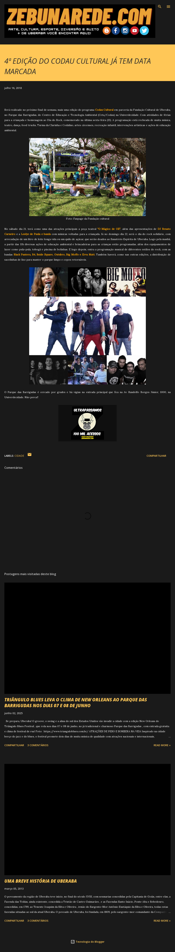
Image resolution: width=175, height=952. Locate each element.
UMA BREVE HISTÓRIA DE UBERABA (40, 881)
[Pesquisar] (160, 6)
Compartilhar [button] (156, 455)
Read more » (162, 745)
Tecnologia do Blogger (87, 941)
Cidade (19, 455)
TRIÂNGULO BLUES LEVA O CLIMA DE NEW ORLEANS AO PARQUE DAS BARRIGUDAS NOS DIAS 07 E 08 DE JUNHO (75, 702)
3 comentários (37, 745)
